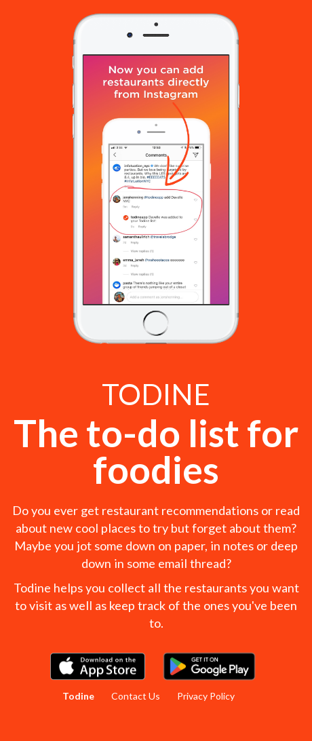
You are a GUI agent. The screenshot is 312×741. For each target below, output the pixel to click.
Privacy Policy (206, 696)
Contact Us (135, 696)
